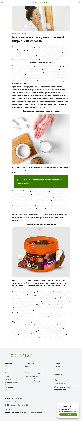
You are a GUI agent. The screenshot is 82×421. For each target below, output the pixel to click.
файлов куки (72, 411)
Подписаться (76, 384)
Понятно (68, 414)
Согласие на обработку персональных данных (32, 382)
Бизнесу (57, 363)
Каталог (27, 370)
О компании (9, 363)
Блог (26, 367)
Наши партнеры (59, 370)
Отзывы (7, 376)
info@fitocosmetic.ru (11, 402)
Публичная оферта (36, 412)
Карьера (57, 367)
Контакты (8, 379)
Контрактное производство (58, 374)
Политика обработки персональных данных (32, 377)
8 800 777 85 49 (13, 398)
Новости (7, 373)
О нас (6, 367)
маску (30, 322)
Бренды (7, 370)
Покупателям (29, 363)
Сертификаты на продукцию (34, 373)
